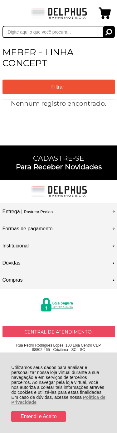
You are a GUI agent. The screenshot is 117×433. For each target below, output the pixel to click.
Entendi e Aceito (39, 416)
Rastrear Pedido (38, 212)
